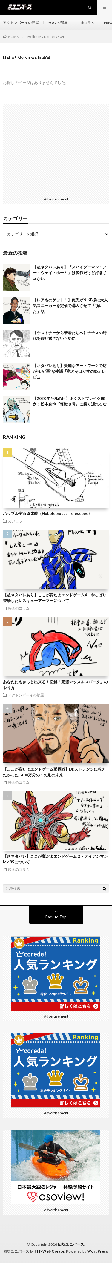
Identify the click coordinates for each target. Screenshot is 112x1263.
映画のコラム (19, 608)
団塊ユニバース (71, 1244)
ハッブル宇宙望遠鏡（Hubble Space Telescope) (46, 513)
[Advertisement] (56, 149)
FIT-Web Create (49, 1251)
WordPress (97, 1251)
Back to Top (56, 916)
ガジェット (17, 521)
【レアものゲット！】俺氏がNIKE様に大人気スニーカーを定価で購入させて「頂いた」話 (70, 305)
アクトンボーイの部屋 (21, 22)
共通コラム (86, 22)
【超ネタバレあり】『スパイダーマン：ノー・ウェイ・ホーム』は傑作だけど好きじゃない (70, 273)
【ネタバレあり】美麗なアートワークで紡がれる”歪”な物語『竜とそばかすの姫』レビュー (70, 371)
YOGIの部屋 (57, 22)
